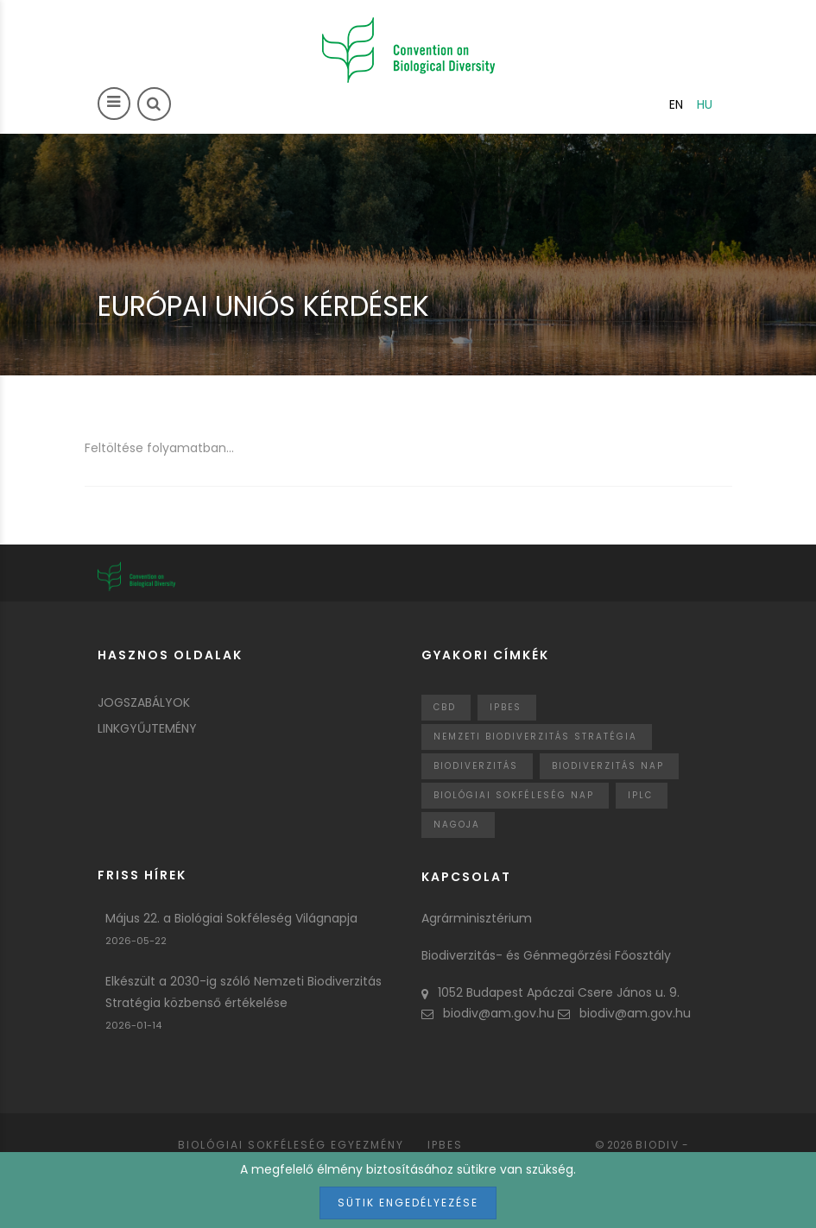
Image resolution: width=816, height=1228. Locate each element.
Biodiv (658, 1144)
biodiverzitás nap (608, 765)
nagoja (456, 824)
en (676, 104)
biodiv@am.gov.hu (487, 1013)
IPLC (640, 795)
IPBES (506, 707)
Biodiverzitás (475, 765)
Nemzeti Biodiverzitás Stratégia (535, 736)
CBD (444, 707)
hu (704, 104)
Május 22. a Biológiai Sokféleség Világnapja (231, 918)
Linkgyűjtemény (147, 728)
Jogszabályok (144, 702)
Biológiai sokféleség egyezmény (291, 1144)
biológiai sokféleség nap (513, 795)
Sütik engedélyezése (408, 1202)
